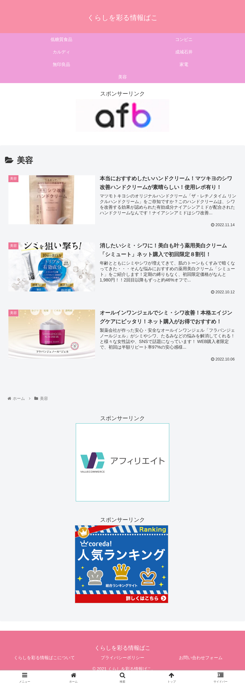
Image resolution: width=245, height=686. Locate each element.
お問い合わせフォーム (201, 657)
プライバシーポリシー (122, 657)
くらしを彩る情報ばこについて (44, 657)
